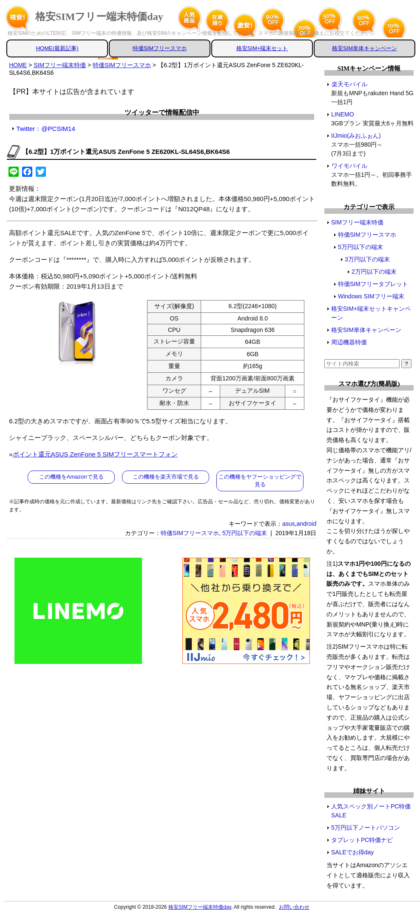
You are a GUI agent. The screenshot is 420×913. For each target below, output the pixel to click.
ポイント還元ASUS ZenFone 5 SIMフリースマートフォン (95, 454)
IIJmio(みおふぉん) (356, 135)
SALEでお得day (352, 852)
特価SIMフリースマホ (160, 48)
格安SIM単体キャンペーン (364, 48)
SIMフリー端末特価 (357, 222)
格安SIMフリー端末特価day (99, 16)
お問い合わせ (294, 907)
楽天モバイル (349, 84)
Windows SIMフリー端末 (371, 296)
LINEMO (343, 114)
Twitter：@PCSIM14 (45, 128)
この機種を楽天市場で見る (166, 477)
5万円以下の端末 (244, 533)
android (306, 523)
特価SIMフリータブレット (373, 284)
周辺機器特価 (349, 342)
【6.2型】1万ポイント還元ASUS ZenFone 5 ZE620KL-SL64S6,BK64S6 (126, 151)
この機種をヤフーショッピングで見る (260, 481)
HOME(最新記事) (57, 48)
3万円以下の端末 (367, 259)
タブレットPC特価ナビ (362, 839)
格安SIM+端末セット (262, 48)
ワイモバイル (349, 165)
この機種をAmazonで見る (71, 477)
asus (288, 523)
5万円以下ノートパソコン (365, 827)
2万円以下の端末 (374, 271)
